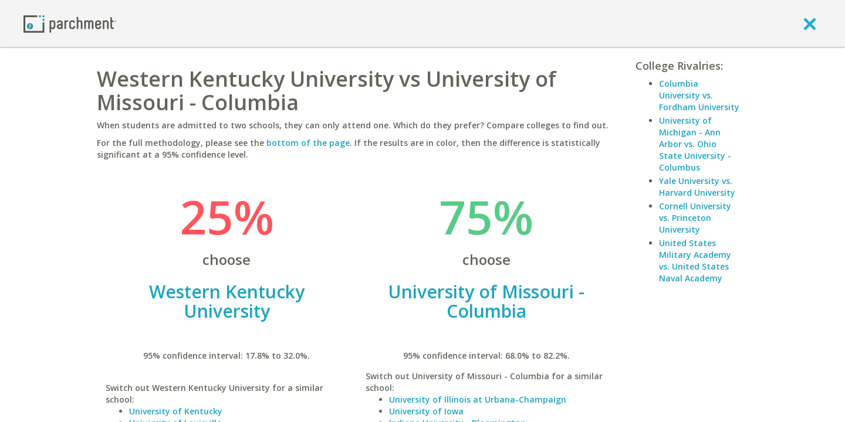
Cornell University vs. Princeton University (695, 217)
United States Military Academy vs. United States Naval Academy (695, 260)
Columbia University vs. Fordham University (699, 95)
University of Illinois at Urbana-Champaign (477, 399)
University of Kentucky (175, 411)
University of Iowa (426, 411)
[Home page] (69, 23)
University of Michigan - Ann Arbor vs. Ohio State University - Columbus (695, 144)
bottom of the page (308, 142)
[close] (810, 23)
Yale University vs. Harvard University (697, 186)
